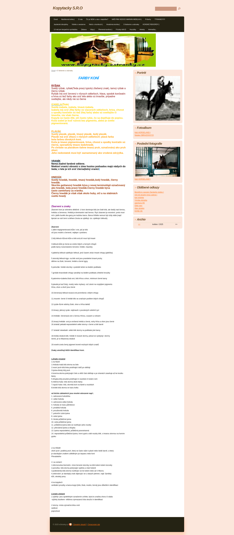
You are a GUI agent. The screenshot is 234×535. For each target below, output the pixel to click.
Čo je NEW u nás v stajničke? (97, 19)
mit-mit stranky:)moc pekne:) (146, 195)
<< (139, 224)
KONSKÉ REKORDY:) (151, 24)
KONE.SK (139, 211)
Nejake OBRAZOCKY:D (144, 135)
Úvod (56, 19)
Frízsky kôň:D (121, 29)
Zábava (84, 29)
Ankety (142, 29)
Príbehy (148, 19)
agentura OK (140, 203)
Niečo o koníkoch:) (96, 24)
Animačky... (152, 29)
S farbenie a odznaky (131, 24)
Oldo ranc (138, 206)
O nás (80, 19)
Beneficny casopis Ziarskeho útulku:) (149, 192)
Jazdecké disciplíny (61, 24)
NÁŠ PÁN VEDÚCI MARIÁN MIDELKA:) (127, 19)
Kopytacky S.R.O (68, 8)
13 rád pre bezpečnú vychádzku (65, 29)
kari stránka (139, 198)
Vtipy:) (92, 29)
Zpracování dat (94, 524)
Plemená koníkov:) (105, 29)
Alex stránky (139, 208)
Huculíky (133, 29)
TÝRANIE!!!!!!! (160, 19)
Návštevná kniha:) (68, 19)
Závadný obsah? (80, 524)
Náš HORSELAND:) (143, 132)
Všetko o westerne (78, 24)
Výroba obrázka (141, 200)
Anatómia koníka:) (113, 24)
